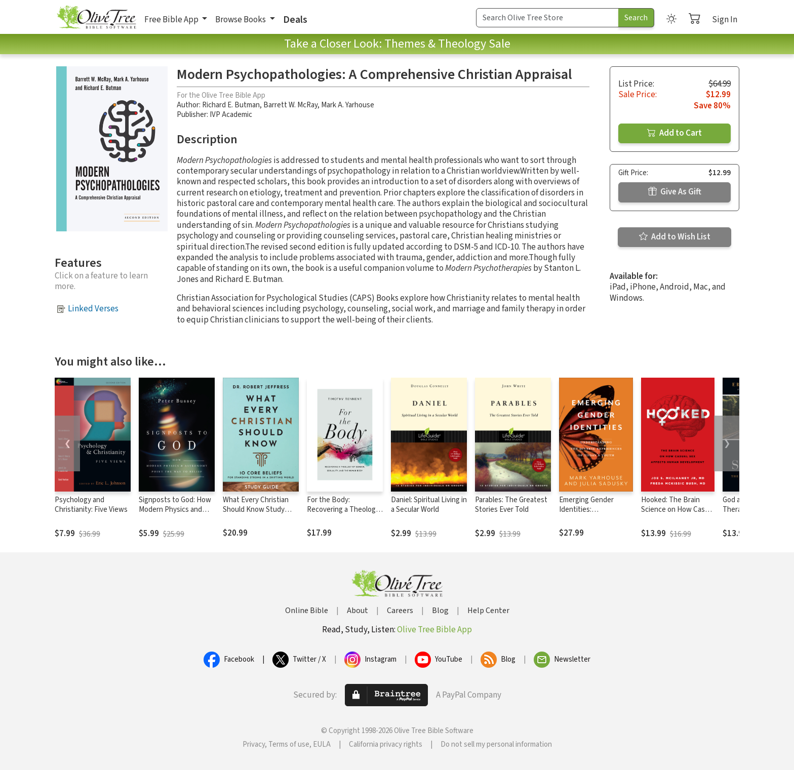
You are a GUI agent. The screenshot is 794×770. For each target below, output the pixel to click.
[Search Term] (547, 17)
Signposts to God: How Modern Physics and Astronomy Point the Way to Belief (175, 514)
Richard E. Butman (231, 105)
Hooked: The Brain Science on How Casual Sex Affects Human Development (677, 514)
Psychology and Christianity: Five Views (91, 505)
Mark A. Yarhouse (347, 105)
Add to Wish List (674, 237)
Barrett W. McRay (290, 105)
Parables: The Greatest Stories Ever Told (511, 505)
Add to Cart (674, 133)
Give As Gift (674, 192)
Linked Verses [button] (93, 309)
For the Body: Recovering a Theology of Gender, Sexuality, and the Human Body (343, 514)
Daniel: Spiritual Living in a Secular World (429, 505)
